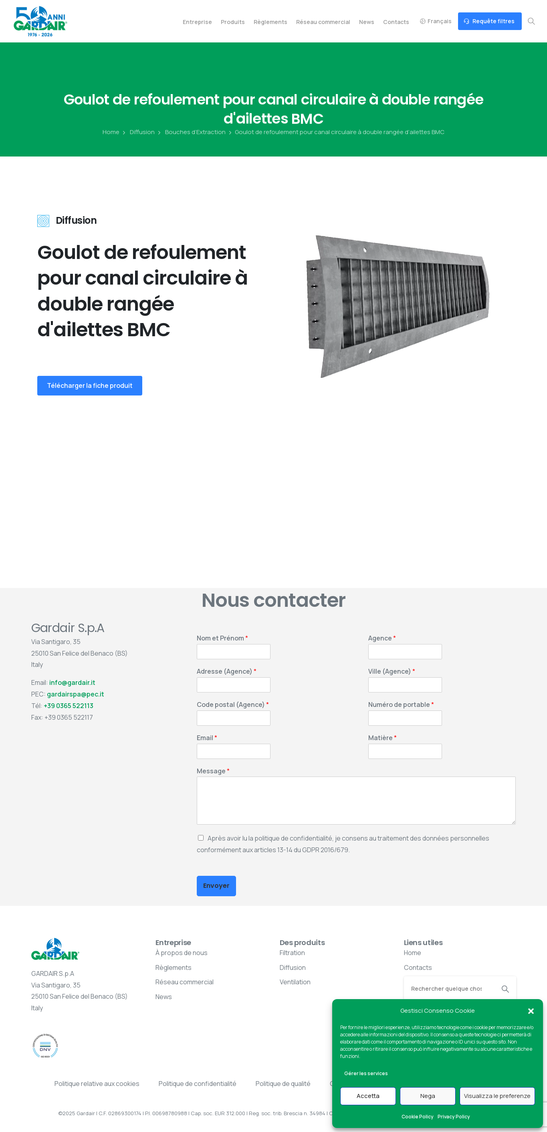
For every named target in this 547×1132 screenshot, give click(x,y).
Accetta (368, 1096)
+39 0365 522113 (68, 705)
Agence (382, 638)
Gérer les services (366, 1073)
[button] (531, 1011)
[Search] (449, 988)
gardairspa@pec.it (75, 694)
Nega (427, 1096)
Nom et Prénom (222, 638)
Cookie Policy (418, 1116)
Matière (382, 738)
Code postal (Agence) (233, 704)
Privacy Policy (454, 1116)
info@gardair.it (72, 682)
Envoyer (216, 885)
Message (213, 771)
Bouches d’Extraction (191, 132)
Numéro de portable (401, 704)
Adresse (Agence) (226, 671)
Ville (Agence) (391, 671)
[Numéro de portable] (405, 718)
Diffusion (138, 132)
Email (207, 738)
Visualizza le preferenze (497, 1096)
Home (111, 132)
